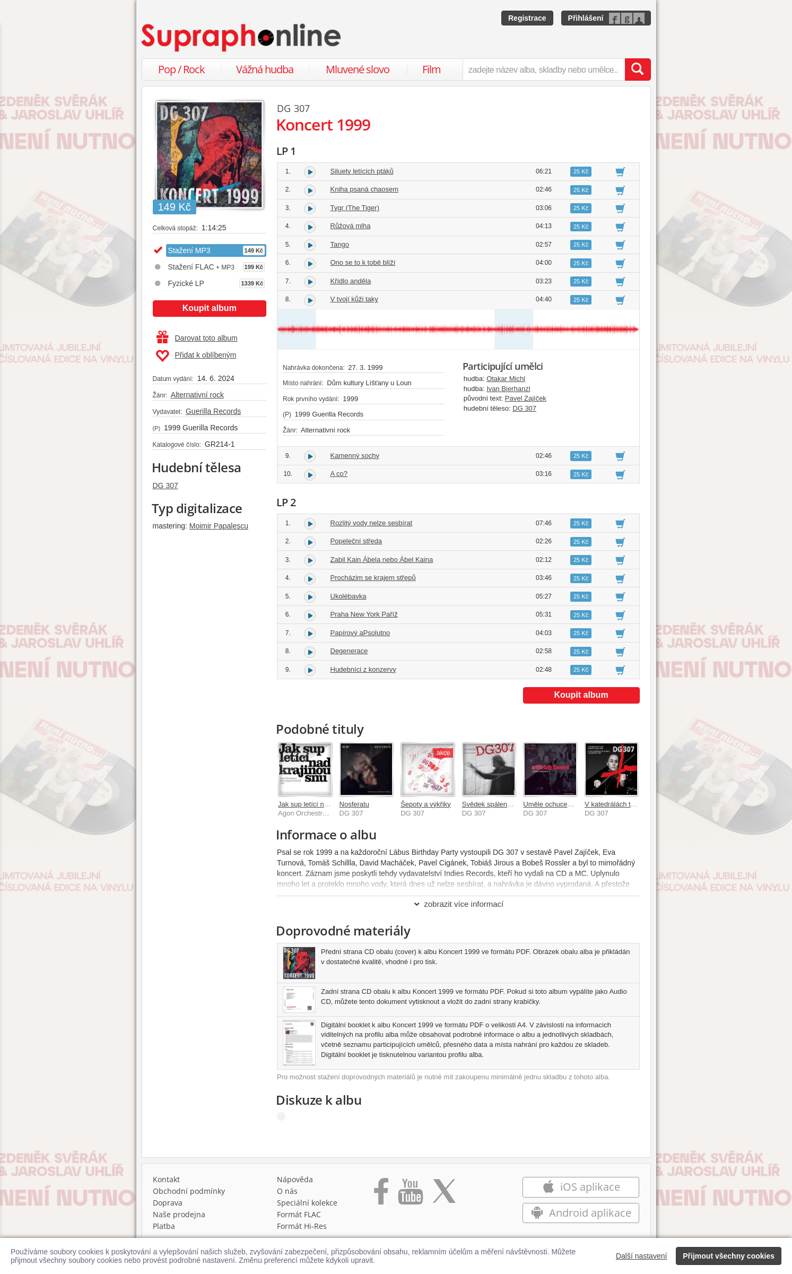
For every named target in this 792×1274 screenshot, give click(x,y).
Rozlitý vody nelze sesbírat (371, 523)
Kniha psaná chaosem (364, 189)
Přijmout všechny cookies (728, 1256)
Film (431, 69)
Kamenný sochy (355, 456)
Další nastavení (641, 1256)
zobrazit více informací (458, 903)
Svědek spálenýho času (498, 804)
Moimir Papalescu (218, 526)
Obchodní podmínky (189, 1191)
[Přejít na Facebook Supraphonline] (381, 1195)
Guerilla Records (213, 411)
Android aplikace (581, 1213)
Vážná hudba (264, 69)
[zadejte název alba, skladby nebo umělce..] (543, 69)
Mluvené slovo (357, 69)
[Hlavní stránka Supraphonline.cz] (241, 38)
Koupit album (209, 308)
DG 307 (165, 485)
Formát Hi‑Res (302, 1226)
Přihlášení (586, 18)
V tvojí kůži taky (354, 299)
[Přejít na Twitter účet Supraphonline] (444, 1195)
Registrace (527, 18)
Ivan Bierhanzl (508, 389)
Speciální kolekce (307, 1203)
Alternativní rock (197, 395)
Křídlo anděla (350, 281)
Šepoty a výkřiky (426, 804)
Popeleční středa (356, 541)
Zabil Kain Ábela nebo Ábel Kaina (381, 560)
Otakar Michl (505, 379)
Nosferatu (354, 804)
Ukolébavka (348, 596)
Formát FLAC (299, 1214)
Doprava (167, 1203)
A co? (339, 474)
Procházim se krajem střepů (373, 578)
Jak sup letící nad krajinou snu (324, 804)
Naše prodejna (179, 1214)
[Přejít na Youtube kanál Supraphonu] (410, 1195)
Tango (339, 244)
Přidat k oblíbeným (196, 356)
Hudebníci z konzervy (363, 669)
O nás (287, 1191)
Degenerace (349, 651)
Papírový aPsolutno (360, 633)
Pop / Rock (181, 69)
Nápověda (295, 1179)
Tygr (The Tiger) (354, 208)
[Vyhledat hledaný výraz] (637, 69)
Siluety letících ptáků (362, 171)
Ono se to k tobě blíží (363, 262)
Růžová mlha (350, 226)
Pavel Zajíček (525, 398)
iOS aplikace (581, 1187)
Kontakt (166, 1179)
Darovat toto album (197, 338)
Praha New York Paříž (364, 614)
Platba (164, 1226)
